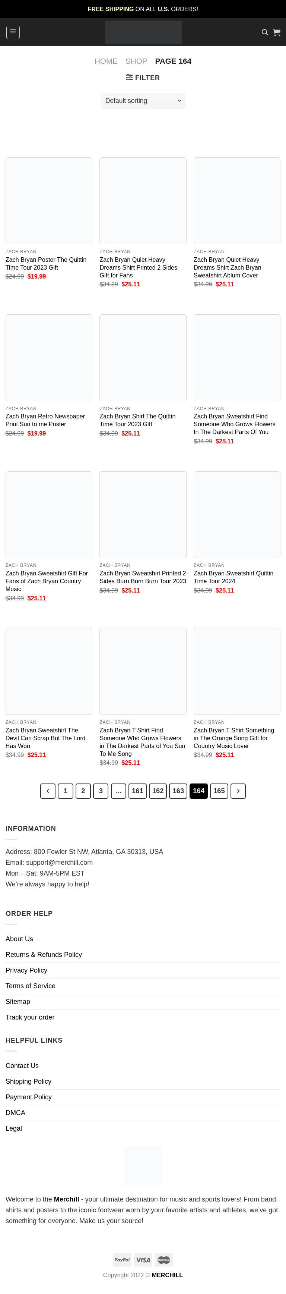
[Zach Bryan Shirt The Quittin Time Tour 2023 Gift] (143, 358)
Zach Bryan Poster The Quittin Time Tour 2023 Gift (46, 263)
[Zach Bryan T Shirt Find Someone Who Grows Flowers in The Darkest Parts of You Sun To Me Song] (143, 671)
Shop (136, 61)
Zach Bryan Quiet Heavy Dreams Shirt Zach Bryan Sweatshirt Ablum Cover (227, 267)
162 (158, 791)
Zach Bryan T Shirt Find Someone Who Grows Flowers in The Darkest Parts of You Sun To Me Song (142, 742)
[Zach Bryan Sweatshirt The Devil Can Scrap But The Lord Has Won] (49, 671)
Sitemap (18, 1001)
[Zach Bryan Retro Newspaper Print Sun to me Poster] (49, 358)
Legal (14, 1128)
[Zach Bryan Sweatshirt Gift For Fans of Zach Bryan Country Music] (49, 515)
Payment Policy (29, 1097)
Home (106, 61)
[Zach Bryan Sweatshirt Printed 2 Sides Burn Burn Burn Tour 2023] (143, 515)
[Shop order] (143, 101)
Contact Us (22, 1066)
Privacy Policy (26, 970)
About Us (19, 939)
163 (178, 791)
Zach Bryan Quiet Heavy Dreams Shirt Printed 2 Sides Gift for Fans (138, 267)
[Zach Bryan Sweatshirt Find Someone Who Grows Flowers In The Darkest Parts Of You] (237, 358)
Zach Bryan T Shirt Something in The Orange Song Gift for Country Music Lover (234, 738)
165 (219, 791)
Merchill (66, 1199)
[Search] (265, 32)
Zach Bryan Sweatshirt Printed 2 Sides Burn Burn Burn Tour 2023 (142, 577)
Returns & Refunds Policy (44, 954)
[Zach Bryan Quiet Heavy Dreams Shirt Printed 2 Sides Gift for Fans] (143, 201)
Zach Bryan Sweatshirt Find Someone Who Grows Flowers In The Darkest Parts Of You (235, 424)
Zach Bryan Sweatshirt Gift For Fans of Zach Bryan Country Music (47, 581)
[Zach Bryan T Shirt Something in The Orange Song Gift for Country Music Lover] (237, 671)
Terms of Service (30, 986)
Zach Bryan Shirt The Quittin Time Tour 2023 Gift (137, 420)
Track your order (30, 1017)
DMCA (15, 1112)
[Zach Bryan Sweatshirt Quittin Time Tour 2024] (237, 515)
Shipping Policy (28, 1081)
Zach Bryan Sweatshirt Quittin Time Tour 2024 (233, 577)
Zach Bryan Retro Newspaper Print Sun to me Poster (45, 420)
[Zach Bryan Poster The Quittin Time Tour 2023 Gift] (49, 201)
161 (137, 791)
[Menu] (13, 32)
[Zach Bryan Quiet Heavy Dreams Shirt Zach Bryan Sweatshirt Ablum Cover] (237, 201)
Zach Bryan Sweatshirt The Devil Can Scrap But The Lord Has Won (46, 738)
